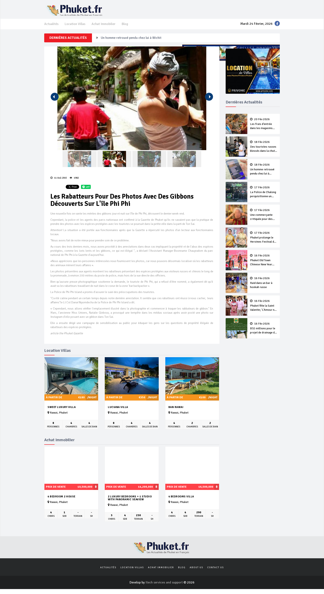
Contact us (215, 571)
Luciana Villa (118, 411)
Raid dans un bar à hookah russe (263, 287)
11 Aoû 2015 (58, 182)
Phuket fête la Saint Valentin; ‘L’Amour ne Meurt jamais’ (263, 310)
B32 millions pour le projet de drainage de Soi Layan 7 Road (263, 332)
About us (196, 571)
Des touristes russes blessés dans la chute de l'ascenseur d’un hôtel (263, 151)
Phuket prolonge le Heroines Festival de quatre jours (263, 241)
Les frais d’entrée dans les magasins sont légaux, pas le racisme (263, 128)
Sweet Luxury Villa (62, 411)
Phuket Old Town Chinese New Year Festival (263, 264)
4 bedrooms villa (181, 500)
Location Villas (75, 28)
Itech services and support (164, 587)
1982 (74, 182)
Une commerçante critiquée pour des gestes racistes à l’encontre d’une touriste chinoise (263, 219)
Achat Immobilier (104, 28)
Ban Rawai (175, 411)
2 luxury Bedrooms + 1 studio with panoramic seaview (130, 502)
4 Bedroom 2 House (61, 500)
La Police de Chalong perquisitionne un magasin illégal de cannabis (263, 196)
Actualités (51, 28)
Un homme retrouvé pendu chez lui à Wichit (131, 42)
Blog (125, 28)
